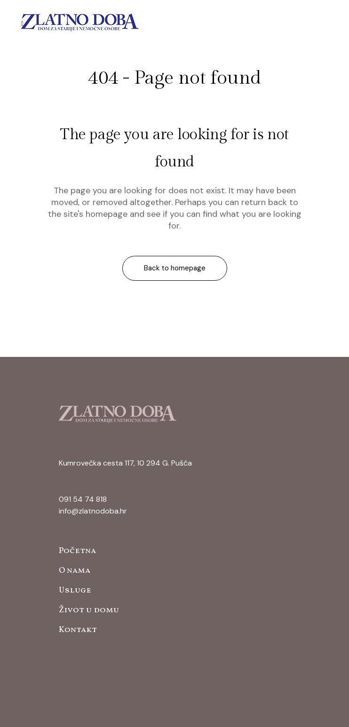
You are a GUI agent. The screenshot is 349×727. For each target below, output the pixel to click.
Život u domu (89, 610)
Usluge (75, 590)
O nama (74, 571)
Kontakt (78, 630)
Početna (77, 551)
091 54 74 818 (83, 499)
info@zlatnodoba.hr (93, 511)
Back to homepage (175, 268)
